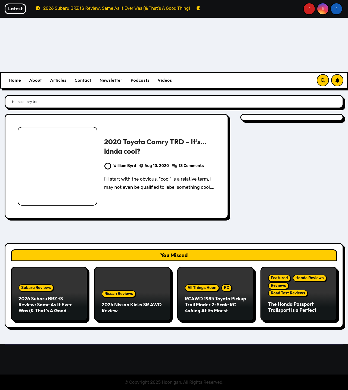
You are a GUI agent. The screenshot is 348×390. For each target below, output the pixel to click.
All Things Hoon (202, 287)
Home (15, 80)
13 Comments (191, 165)
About (35, 80)
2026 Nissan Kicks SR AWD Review (132, 307)
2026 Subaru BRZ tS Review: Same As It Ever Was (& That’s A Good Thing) (45, 307)
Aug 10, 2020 (157, 165)
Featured (279, 278)
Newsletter (111, 80)
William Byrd (120, 165)
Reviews (278, 285)
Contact (82, 80)
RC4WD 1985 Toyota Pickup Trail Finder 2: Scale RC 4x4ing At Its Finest (215, 304)
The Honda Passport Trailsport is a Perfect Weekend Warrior (292, 310)
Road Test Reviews (288, 293)
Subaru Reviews (36, 287)
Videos (165, 80)
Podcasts (139, 80)
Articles (58, 80)
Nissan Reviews (118, 293)
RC (226, 287)
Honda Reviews (310, 278)
